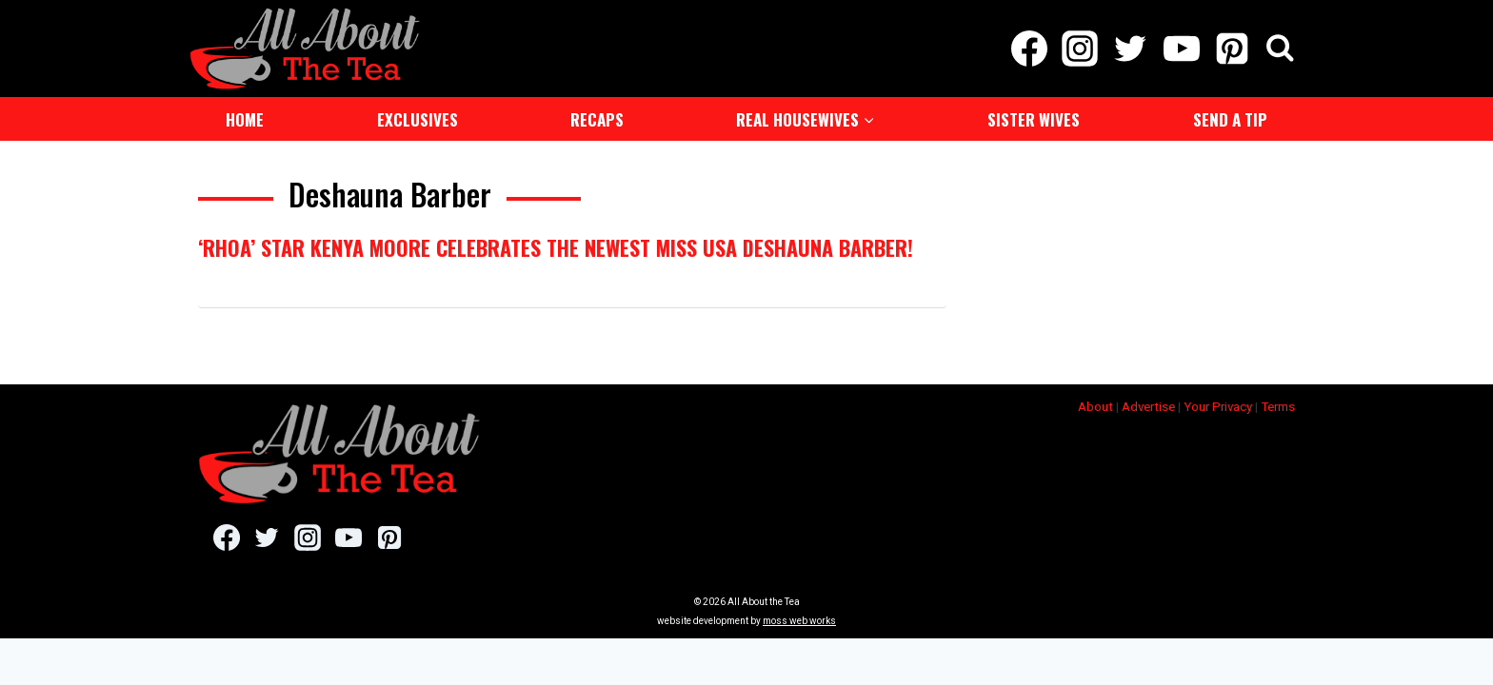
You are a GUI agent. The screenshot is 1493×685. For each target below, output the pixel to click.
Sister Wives (1033, 117)
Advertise (1148, 405)
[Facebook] (1029, 47)
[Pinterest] (1231, 47)
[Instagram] (1080, 47)
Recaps (597, 117)
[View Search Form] (1280, 48)
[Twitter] (1130, 47)
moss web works (799, 619)
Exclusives (417, 117)
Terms (1278, 405)
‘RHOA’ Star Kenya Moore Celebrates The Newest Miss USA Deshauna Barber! (555, 245)
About (1095, 405)
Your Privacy (1218, 405)
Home (245, 117)
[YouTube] (1181, 47)
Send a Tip (1230, 117)
